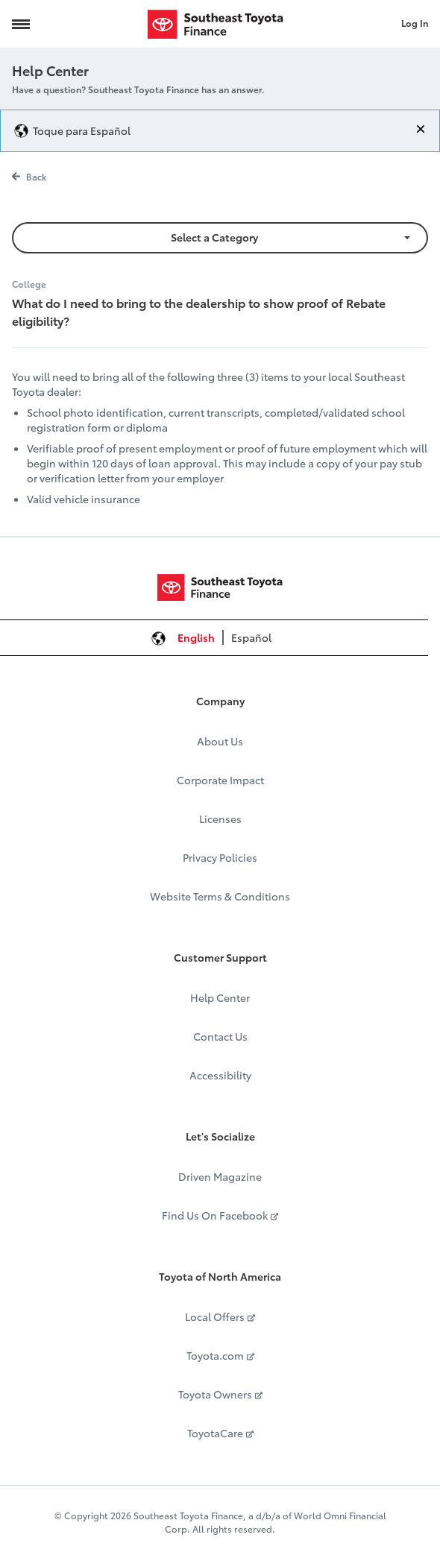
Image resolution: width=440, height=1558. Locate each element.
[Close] (420, 129)
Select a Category (214, 237)
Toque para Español (82, 130)
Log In (414, 22)
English (196, 637)
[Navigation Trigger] (20, 24)
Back (29, 176)
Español (251, 637)
